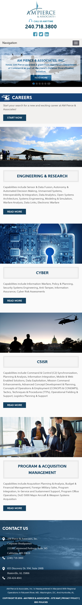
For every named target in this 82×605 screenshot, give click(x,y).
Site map (55, 598)
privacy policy (70, 598)
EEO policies (41, 602)
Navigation (9, 43)
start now (14, 117)
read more (41, 77)
